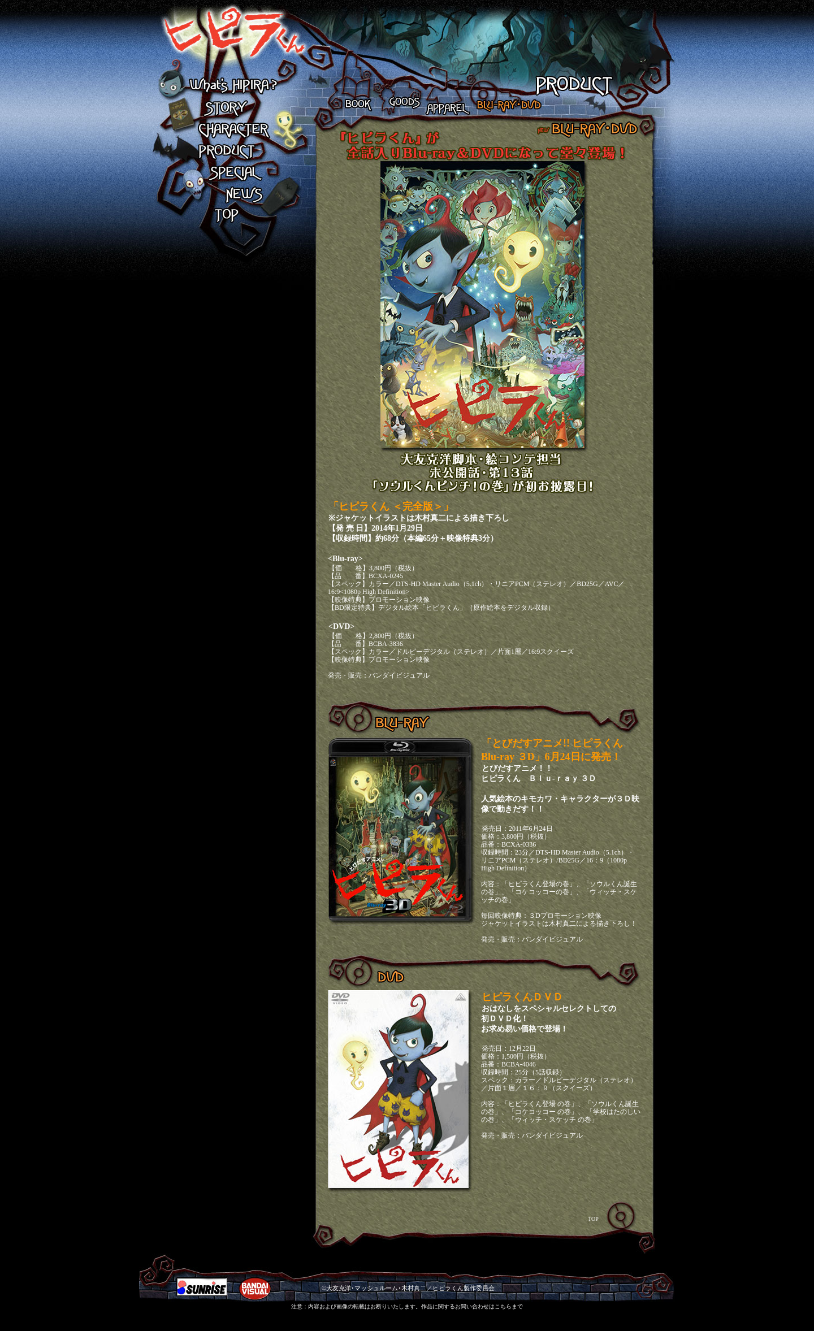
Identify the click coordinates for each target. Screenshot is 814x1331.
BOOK (359, 103)
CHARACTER (232, 130)
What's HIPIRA (232, 87)
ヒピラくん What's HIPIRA (223, 38)
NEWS (232, 194)
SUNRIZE (201, 1286)
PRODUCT (232, 151)
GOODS (400, 103)
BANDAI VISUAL (255, 1288)
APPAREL (446, 103)
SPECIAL (232, 173)
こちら (503, 1306)
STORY (232, 108)
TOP (232, 216)
